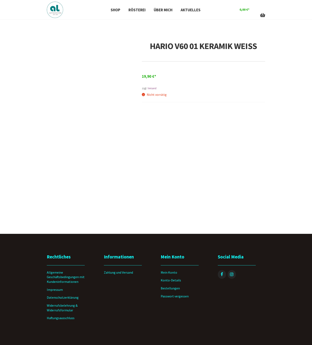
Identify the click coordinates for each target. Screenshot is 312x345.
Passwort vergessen (175, 296)
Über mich (163, 9)
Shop (115, 9)
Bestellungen (170, 288)
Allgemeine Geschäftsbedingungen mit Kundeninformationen (66, 277)
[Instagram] (232, 274)
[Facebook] (222, 274)
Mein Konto (169, 272)
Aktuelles (191, 9)
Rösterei (137, 9)
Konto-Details (171, 280)
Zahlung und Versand (118, 272)
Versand (152, 88)
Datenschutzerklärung (63, 297)
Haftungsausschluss (61, 318)
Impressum (55, 290)
